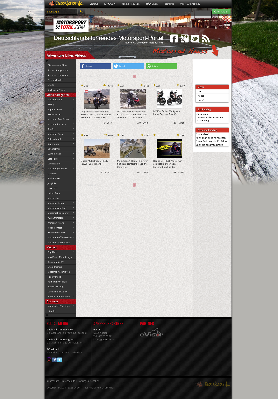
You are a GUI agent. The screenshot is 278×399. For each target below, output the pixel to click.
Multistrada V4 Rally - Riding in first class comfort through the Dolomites (132, 163)
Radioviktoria (54, 276)
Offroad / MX (59, 138)
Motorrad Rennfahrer (59, 119)
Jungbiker (52, 183)
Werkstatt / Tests (59, 222)
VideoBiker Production (59, 296)
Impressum (53, 381)
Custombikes (59, 153)
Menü (201, 100)
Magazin (110, 3)
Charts (51, 84)
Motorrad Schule (59, 203)
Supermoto (59, 143)
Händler (152, 3)
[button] (95, 66)
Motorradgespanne (59, 168)
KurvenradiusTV (56, 261)
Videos (94, 3)
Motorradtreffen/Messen (59, 237)
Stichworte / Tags (56, 89)
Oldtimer (52, 173)
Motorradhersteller (59, 124)
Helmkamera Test (59, 232)
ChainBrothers (55, 266)
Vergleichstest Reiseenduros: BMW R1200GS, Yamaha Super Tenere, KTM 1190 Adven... (96, 114)
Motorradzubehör (59, 207)
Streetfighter (54, 148)
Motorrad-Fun (59, 99)
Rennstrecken (130, 3)
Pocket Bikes (54, 178)
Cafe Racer (59, 158)
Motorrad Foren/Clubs (59, 242)
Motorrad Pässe (59, 134)
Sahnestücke (59, 163)
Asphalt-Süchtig (55, 286)
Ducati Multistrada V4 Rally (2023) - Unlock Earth (94, 162)
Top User (59, 252)
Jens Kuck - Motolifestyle (60, 257)
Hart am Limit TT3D (57, 281)
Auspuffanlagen (59, 217)
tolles (201, 95)
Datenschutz (68, 381)
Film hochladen (55, 80)
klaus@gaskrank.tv (103, 339)
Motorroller (53, 198)
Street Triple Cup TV (58, 291)
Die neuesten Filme (57, 65)
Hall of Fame (54, 193)
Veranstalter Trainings (59, 306)
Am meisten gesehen (58, 70)
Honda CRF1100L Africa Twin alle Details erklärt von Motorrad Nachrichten (167, 163)
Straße (59, 129)
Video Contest (59, 227)
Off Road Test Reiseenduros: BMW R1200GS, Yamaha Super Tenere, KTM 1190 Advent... (132, 114)
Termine (168, 3)
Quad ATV (53, 188)
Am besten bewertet (58, 75)
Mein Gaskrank (190, 3)
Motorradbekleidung (59, 212)
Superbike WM (59, 109)
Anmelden (221, 11)
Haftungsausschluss (88, 381)
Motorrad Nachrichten (59, 271)
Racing (59, 104)
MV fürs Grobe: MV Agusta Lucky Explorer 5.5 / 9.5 (166, 113)
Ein (200, 91)
